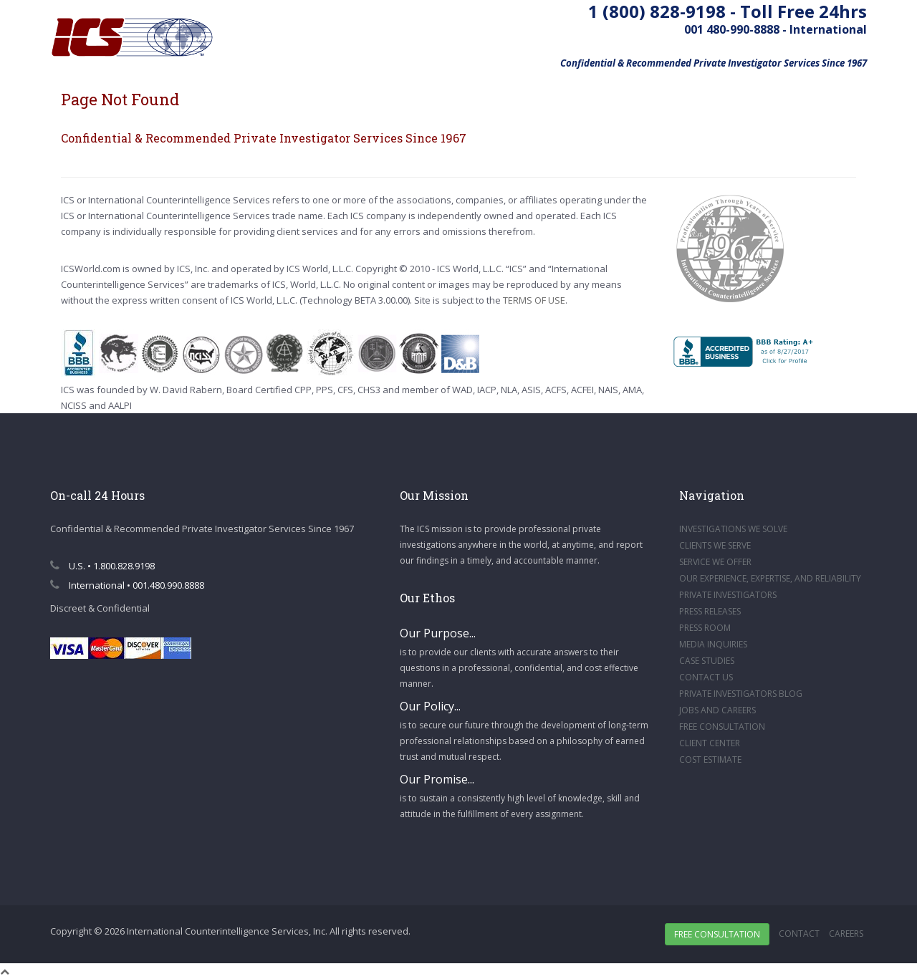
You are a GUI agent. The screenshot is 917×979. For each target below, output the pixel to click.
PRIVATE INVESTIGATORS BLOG (740, 694)
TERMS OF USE (534, 300)
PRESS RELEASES (710, 611)
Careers (846, 933)
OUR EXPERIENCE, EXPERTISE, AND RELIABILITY (770, 578)
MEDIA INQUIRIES (713, 644)
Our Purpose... (438, 633)
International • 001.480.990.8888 (127, 585)
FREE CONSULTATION (722, 726)
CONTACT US (706, 677)
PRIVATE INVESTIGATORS (728, 595)
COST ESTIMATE (710, 759)
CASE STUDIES (706, 661)
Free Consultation (717, 934)
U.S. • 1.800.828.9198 (102, 565)
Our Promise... (437, 779)
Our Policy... (430, 706)
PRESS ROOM (705, 628)
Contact (799, 933)
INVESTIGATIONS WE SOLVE (733, 529)
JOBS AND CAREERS (717, 710)
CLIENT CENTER (709, 743)
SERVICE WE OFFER (715, 562)
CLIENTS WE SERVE (715, 545)
